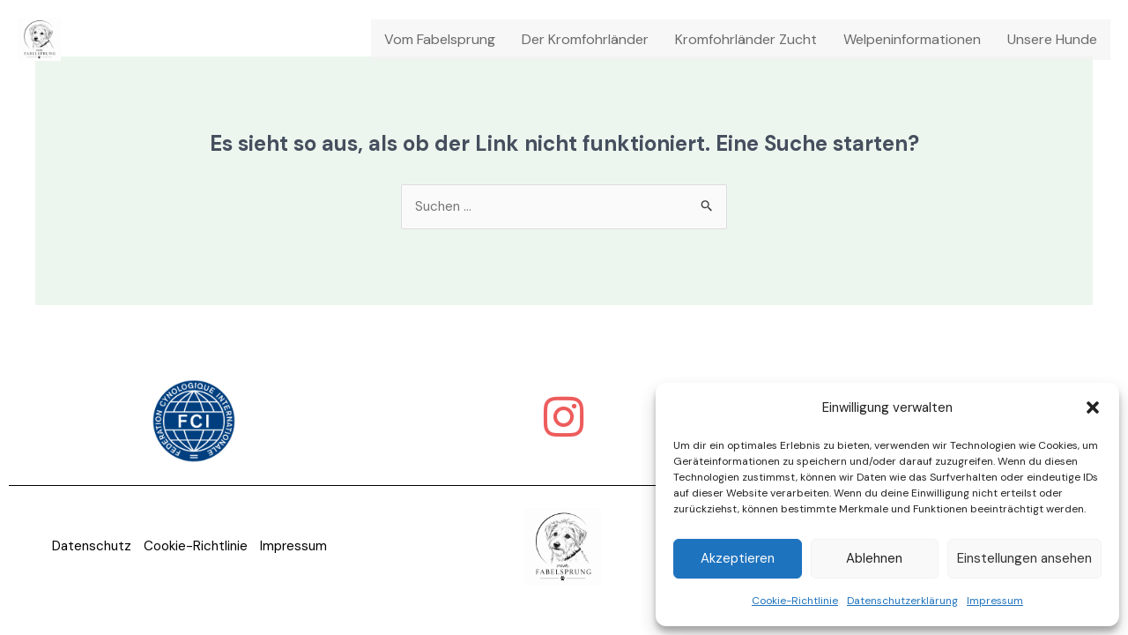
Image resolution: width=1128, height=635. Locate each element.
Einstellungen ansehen (1024, 558)
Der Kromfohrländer (585, 39)
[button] (1093, 407)
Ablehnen (874, 558)
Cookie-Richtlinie (795, 601)
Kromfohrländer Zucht (746, 39)
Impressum (995, 601)
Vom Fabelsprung (439, 39)
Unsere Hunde (1052, 39)
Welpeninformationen (912, 39)
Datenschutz (88, 547)
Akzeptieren (738, 558)
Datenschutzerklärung (902, 601)
